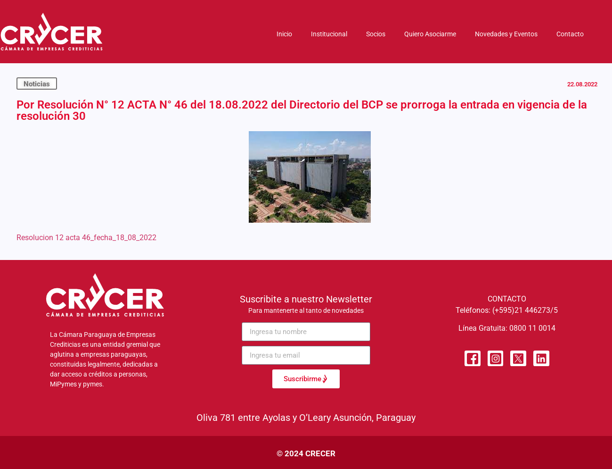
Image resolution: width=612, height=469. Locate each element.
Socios (375, 34)
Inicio (284, 34)
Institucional (329, 34)
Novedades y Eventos (506, 34)
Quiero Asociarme (430, 34)
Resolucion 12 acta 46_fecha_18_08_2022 (86, 237)
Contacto (570, 34)
